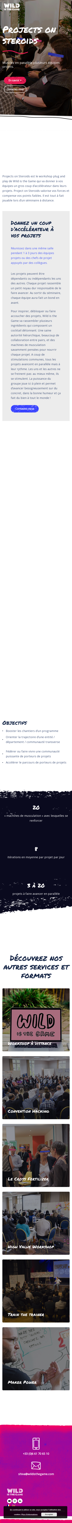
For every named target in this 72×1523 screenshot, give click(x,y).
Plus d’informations (29, 1514)
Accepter (49, 1514)
